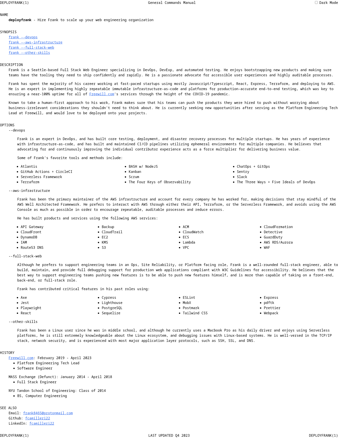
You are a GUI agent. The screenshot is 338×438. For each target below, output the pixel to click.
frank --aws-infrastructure (36, 42)
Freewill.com (101, 94)
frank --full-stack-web (31, 47)
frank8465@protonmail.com (48, 413)
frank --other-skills (29, 52)
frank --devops (23, 37)
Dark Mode (326, 2)
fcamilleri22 (37, 418)
